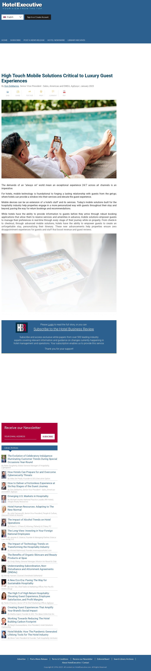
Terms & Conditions (60, 659)
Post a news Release (34, 40)
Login (51, 324)
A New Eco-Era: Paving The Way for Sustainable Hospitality (27, 582)
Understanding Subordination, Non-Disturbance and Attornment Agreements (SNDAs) (31, 569)
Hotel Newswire (56, 40)
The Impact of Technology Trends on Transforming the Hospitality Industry (28, 545)
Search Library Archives (124, 659)
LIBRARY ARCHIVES (76, 40)
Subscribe (15, 40)
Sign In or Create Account (38, 17)
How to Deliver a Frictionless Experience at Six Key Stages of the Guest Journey (31, 485)
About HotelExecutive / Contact (75, 662)
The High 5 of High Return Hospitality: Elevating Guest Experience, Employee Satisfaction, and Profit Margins (29, 596)
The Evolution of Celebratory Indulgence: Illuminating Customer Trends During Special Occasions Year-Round (32, 459)
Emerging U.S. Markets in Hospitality (28, 496)
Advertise (21, 659)
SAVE (7, 93)
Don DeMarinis (11, 86)
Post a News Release (38, 659)
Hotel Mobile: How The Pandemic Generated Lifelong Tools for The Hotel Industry (32, 633)
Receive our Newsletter (83, 659)
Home (4, 40)
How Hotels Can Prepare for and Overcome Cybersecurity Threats (32, 474)
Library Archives (11, 448)
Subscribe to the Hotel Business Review (64, 329)
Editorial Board (103, 659)
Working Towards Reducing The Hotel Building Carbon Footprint (29, 620)
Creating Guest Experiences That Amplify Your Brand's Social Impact (30, 609)
